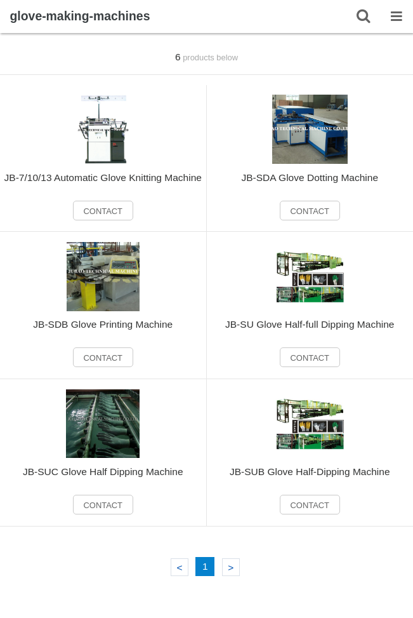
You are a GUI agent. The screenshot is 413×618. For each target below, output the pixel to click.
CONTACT (103, 211)
